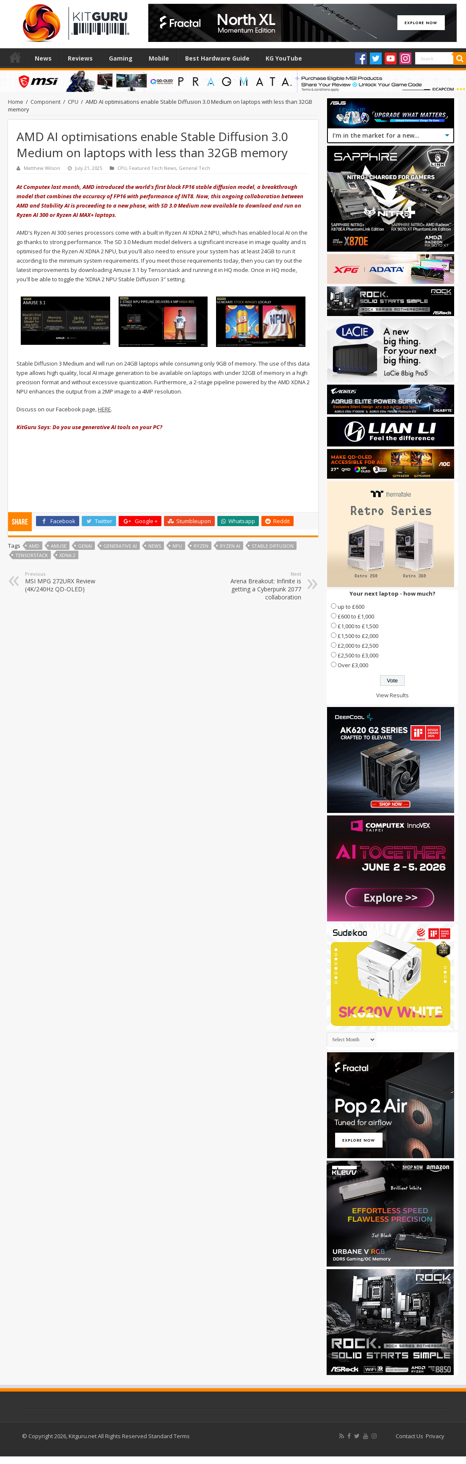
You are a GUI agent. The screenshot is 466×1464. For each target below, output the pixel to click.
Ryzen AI (230, 546)
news (154, 546)
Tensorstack (31, 555)
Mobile (159, 58)
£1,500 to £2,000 (358, 636)
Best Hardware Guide (217, 58)
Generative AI (120, 546)
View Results (392, 695)
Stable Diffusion (273, 546)
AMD (34, 546)
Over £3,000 (353, 665)
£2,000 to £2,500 (358, 645)
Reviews (80, 58)
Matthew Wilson (42, 168)
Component (46, 101)
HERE (104, 409)
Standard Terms (169, 1436)
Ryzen (201, 546)
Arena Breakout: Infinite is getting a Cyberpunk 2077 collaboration (257, 586)
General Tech (194, 168)
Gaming (121, 58)
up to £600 (351, 606)
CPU (73, 101)
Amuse (59, 546)
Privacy (435, 1436)
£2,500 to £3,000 (358, 655)
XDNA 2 (67, 555)
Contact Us (409, 1436)
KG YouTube (284, 58)
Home (15, 57)
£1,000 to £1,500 (358, 626)
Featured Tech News (152, 168)
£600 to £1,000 (356, 616)
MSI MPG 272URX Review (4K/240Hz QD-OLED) (68, 582)
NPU (177, 546)
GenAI (85, 546)
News (43, 58)
